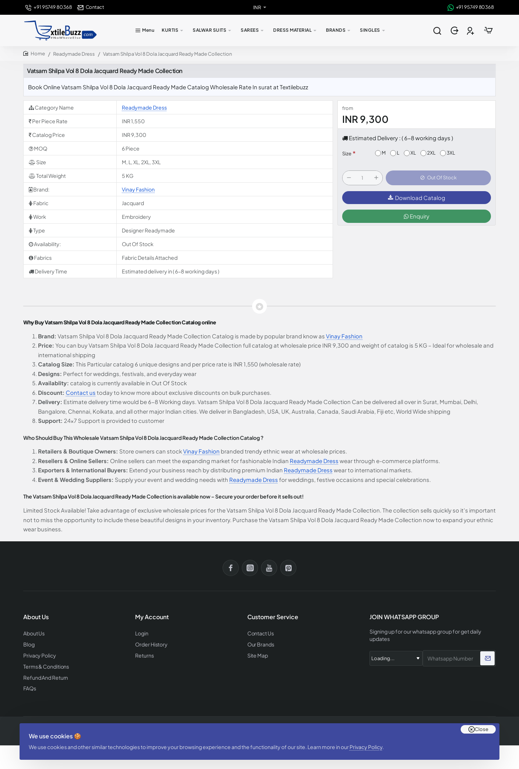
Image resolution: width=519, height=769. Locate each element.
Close (481, 721)
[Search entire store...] (437, 30)
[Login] (455, 30)
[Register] (471, 30)
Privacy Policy (368, 741)
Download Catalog (416, 199)
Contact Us (259, 633)
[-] (349, 178)
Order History (150, 643)
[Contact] (90, 7)
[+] (376, 178)
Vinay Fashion (138, 189)
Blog (28, 643)
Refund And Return (43, 675)
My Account (152, 617)
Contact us (81, 392)
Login (141, 633)
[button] (438, 178)
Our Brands (259, 643)
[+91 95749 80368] (48, 7)
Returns (143, 654)
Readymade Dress (74, 54)
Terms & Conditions (45, 665)
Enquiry (416, 217)
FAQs (29, 686)
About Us (33, 633)
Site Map (257, 654)
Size (346, 153)
